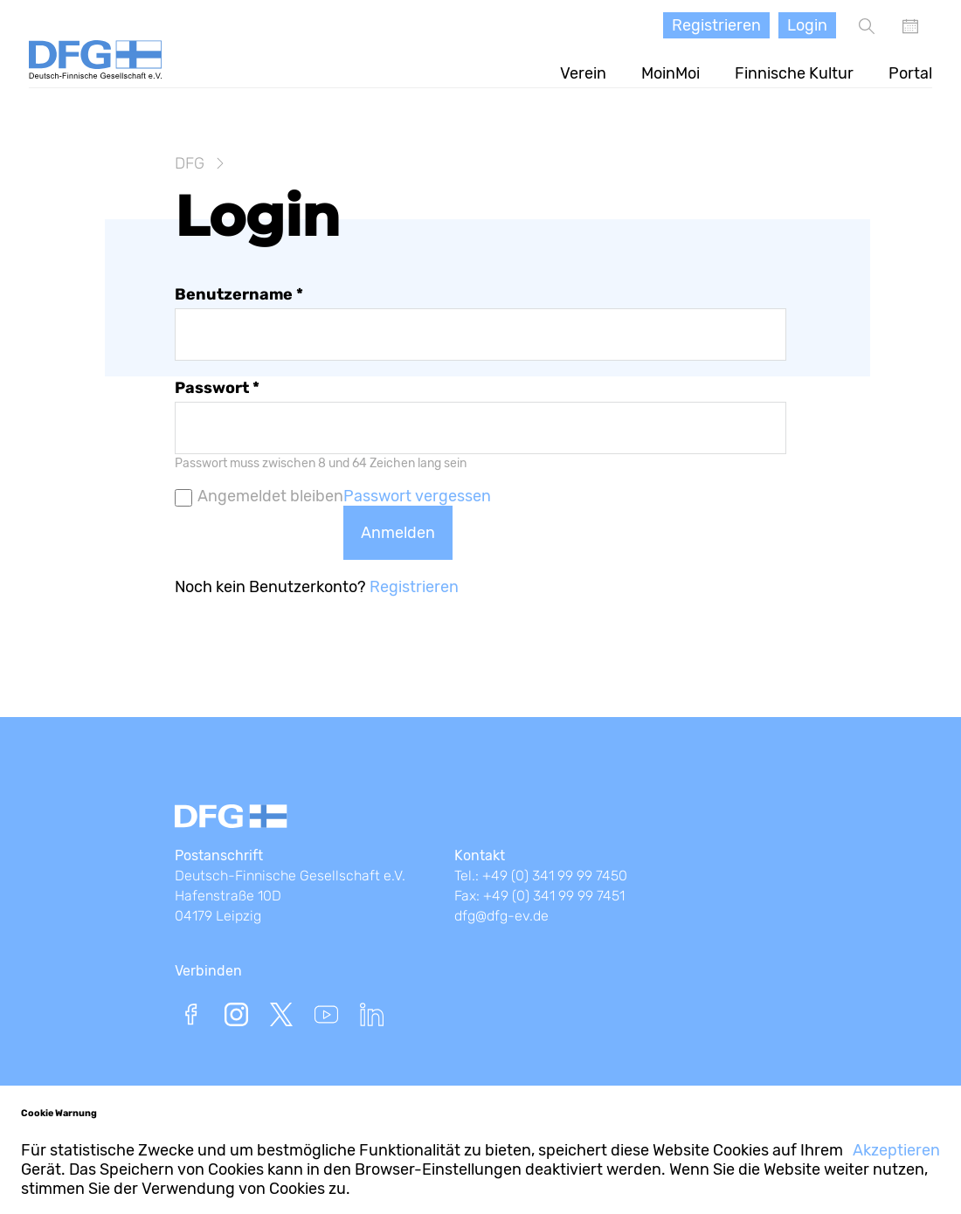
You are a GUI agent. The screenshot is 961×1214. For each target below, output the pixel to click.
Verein (583, 73)
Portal (910, 73)
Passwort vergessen (417, 496)
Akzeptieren (896, 1150)
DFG (189, 163)
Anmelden (398, 532)
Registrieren (716, 25)
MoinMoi (670, 73)
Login (807, 25)
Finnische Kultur (794, 73)
